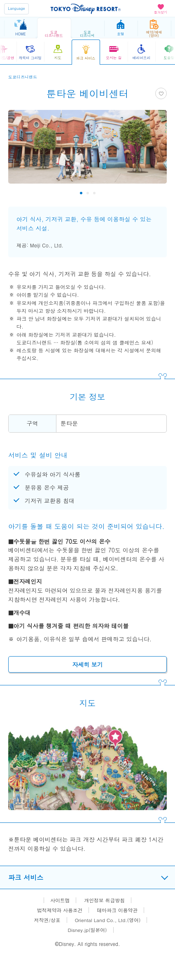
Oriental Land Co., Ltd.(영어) (108, 920)
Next (155, 193)
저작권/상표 (46, 920)
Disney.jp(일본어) (87, 930)
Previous (20, 193)
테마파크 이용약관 (117, 910)
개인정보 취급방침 (104, 900)
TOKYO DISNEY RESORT (86, 8)
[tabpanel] (87, 151)
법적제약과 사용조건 (59, 910)
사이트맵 (60, 900)
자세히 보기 (87, 664)
